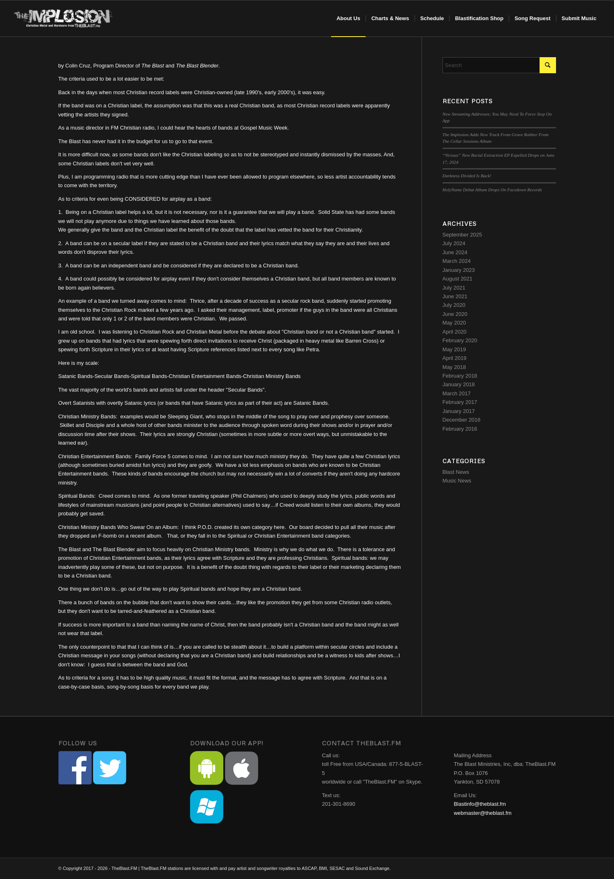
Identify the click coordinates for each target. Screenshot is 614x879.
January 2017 (459, 411)
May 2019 (454, 349)
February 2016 (460, 429)
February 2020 (460, 340)
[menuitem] (348, 18)
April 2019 (455, 358)
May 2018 (454, 367)
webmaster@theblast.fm (482, 813)
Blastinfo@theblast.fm (480, 804)
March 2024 (457, 261)
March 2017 (457, 393)
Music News (457, 481)
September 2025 (462, 235)
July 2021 (454, 288)
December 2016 (462, 420)
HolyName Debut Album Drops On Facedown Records (492, 189)
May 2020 (454, 323)
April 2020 (455, 332)
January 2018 (459, 384)
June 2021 (455, 296)
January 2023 (459, 270)
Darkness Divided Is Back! (467, 175)
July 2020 (454, 305)
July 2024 (454, 243)
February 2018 (460, 376)
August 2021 (458, 279)
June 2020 (455, 314)
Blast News (456, 472)
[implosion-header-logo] (63, 18)
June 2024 (455, 252)
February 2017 (460, 402)
